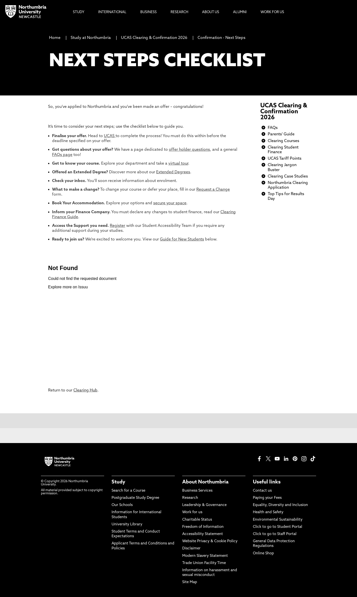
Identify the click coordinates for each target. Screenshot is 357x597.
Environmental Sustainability (277, 520)
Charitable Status (197, 520)
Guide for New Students (182, 239)
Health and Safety (268, 512)
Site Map (189, 582)
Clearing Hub (85, 390)
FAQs (273, 128)
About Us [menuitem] (210, 12)
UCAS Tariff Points (284, 159)
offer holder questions (189, 150)
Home (54, 38)
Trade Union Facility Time (204, 563)
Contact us (262, 491)
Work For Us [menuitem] (272, 12)
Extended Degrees (173, 172)
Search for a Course (128, 491)
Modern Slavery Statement (205, 556)
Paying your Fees (267, 498)
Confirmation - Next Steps (221, 38)
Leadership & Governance (204, 505)
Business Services (197, 491)
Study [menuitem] (78, 12)
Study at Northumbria (91, 38)
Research (190, 498)
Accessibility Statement (202, 534)
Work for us (192, 512)
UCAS (110, 136)
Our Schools (122, 505)
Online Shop (263, 553)
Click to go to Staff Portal (275, 534)
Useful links (267, 482)
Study (118, 482)
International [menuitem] (112, 12)
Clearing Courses (283, 141)
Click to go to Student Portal (277, 527)
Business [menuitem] (148, 12)
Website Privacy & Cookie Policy (210, 541)
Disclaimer (191, 548)
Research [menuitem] (179, 12)
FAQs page (62, 155)
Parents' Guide (281, 134)
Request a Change (213, 190)
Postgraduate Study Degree (135, 498)
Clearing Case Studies (288, 177)
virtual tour (178, 164)
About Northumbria (205, 482)
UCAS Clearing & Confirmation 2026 (154, 38)
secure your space (169, 203)
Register (117, 226)
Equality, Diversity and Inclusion (280, 505)
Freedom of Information (203, 527)
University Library (127, 524)
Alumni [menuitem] (240, 12)
